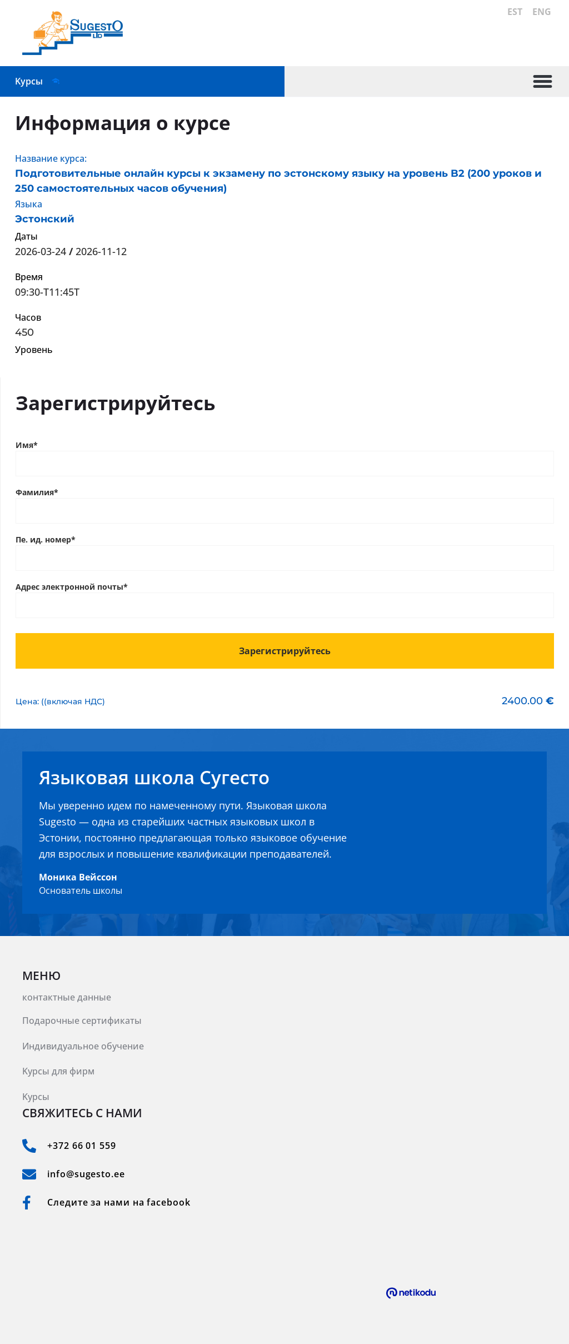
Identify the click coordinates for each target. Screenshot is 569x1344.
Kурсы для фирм (58, 1071)
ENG (542, 11)
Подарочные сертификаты (82, 1020)
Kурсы (35, 1097)
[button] (542, 81)
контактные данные (66, 997)
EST (515, 11)
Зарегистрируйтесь (285, 651)
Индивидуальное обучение (83, 1046)
